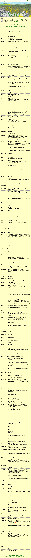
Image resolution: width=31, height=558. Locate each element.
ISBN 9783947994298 (14, 21)
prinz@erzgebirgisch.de (20, 19)
